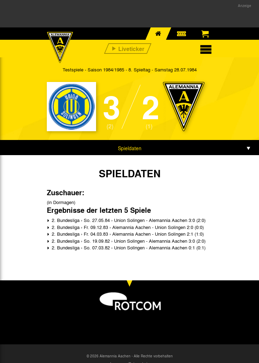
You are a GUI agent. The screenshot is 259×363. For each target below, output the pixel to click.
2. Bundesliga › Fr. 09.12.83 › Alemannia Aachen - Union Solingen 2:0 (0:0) (127, 227)
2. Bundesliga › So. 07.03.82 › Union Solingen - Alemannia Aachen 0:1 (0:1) (128, 247)
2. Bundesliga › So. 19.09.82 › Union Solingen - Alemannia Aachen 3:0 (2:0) (128, 240)
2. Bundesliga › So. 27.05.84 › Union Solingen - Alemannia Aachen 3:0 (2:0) (128, 220)
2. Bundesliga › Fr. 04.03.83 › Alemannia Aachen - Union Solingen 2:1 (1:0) (127, 233)
